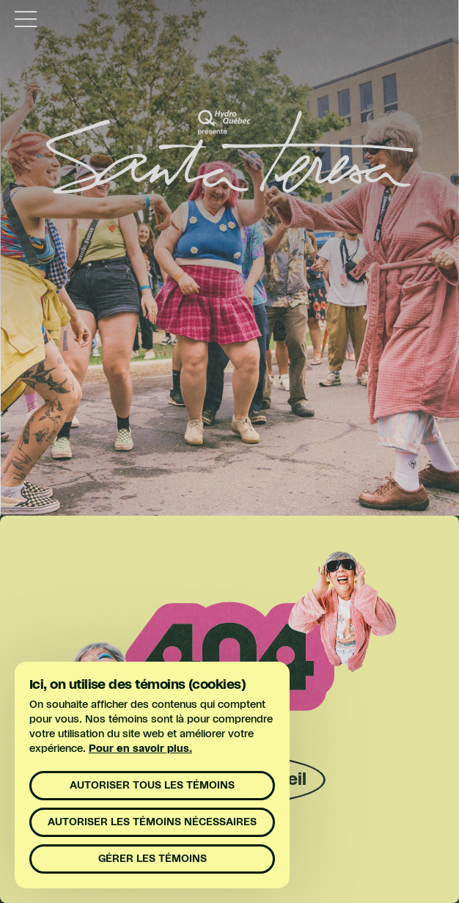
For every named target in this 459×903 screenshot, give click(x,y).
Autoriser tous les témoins (152, 785)
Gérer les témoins (152, 859)
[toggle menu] (26, 18)
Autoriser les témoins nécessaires (152, 822)
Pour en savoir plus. (140, 749)
